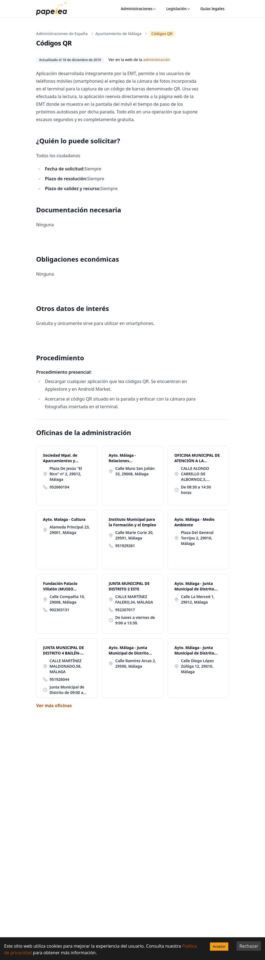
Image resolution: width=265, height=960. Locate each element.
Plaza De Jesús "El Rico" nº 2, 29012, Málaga (66, 474)
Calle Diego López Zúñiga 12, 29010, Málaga (197, 666)
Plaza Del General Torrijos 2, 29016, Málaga (197, 538)
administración (156, 59)
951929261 (125, 545)
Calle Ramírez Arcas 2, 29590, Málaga (135, 663)
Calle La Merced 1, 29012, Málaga (198, 599)
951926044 (59, 679)
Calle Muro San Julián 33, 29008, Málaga (135, 471)
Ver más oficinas (54, 705)
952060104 (59, 487)
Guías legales (212, 8)
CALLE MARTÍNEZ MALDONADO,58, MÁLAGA (66, 666)
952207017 (125, 609)
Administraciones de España (62, 33)
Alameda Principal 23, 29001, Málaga (70, 529)
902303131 (59, 609)
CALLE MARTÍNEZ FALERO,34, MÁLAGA (134, 599)
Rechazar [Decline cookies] (248, 946)
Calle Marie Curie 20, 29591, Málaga (134, 535)
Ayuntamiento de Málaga (118, 33)
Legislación (178, 8)
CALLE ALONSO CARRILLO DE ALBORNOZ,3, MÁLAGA (195, 474)
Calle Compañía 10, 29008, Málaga (67, 599)
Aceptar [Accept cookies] (219, 946)
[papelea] (54, 8)
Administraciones (138, 8)
